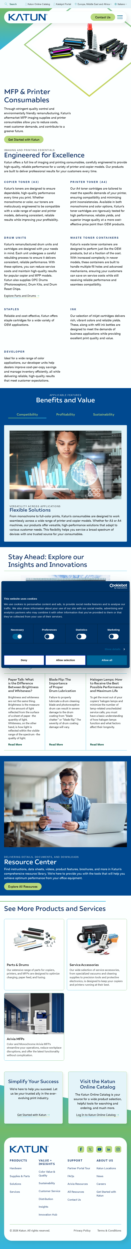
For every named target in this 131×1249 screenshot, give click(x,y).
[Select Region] (93, 4)
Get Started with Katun (23, 139)
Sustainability (103, 414)
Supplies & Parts (20, 1176)
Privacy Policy (82, 1230)
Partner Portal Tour (79, 1168)
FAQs (71, 1176)
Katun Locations (106, 1168)
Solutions (15, 1184)
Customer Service (49, 1191)
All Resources (76, 1192)
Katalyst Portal (62, 4)
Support (75, 1160)
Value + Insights (47, 1162)
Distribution (46, 1199)
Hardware (15, 1168)
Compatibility (27, 414)
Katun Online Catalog (37, 4)
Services (15, 1192)
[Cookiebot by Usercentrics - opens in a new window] (112, 586)
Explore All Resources (23, 886)
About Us (105, 1160)
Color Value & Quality (47, 1173)
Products (18, 1160)
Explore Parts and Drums (21, 296)
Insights (43, 1207)
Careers (101, 1184)
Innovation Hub (48, 1214)
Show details (113, 649)
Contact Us (103, 17)
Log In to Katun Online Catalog (97, 1115)
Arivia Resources (78, 1184)
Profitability (65, 414)
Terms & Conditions (109, 1230)
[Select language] (120, 4)
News (100, 1176)
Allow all (107, 660)
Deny (24, 660)
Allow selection (65, 660)
